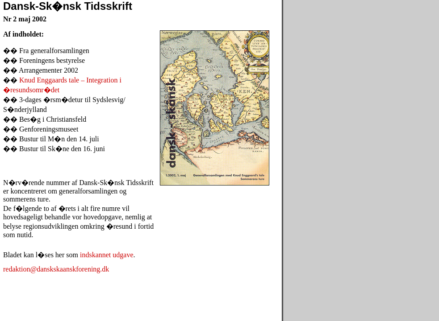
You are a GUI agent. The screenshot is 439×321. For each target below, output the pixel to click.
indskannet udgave (107, 255)
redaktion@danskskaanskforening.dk (56, 269)
